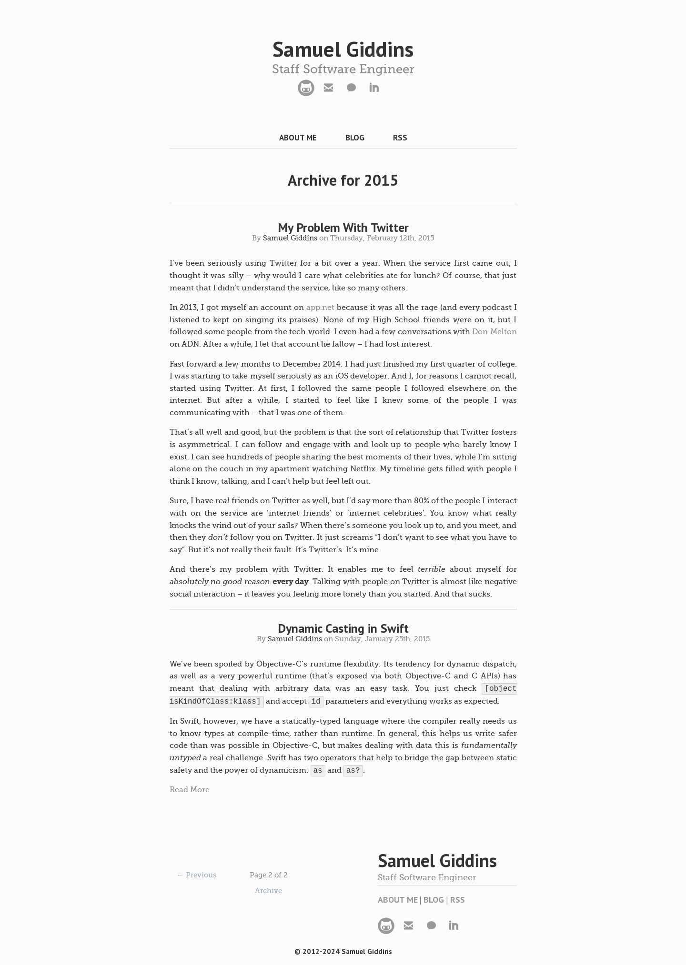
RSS (400, 137)
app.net (320, 307)
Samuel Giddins (343, 48)
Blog (354, 137)
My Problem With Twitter (343, 227)
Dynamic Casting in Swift (343, 628)
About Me (298, 137)
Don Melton (494, 332)
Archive (268, 890)
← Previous (196, 875)
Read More (190, 790)
